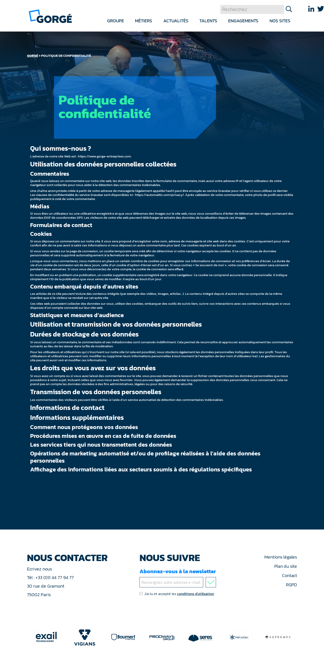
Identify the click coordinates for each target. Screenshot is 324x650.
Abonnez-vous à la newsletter (179, 577)
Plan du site (285, 566)
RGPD (291, 584)
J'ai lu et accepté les (177, 593)
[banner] (50, 15)
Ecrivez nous (40, 569)
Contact (289, 575)
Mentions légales (280, 557)
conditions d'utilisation (195, 593)
